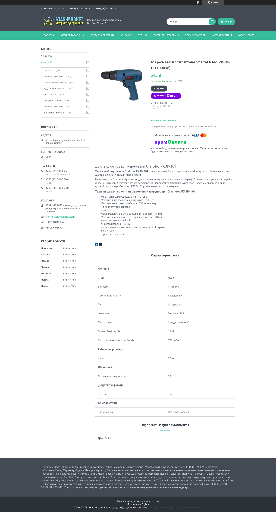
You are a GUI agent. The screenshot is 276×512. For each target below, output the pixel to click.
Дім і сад (48, 70)
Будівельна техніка (54, 88)
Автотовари (50, 94)
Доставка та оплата (102, 35)
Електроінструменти (55, 82)
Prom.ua (155, 501)
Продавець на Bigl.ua (138, 504)
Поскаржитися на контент (161, 507)
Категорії (46, 62)
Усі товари (47, 56)
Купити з (167, 95)
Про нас (143, 35)
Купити (160, 88)
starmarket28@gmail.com (60, 216)
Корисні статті (246, 35)
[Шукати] (212, 21)
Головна (49, 35)
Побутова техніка (53, 100)
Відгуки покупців (195, 35)
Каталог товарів (70, 35)
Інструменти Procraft (54, 112)
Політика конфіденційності (189, 507)
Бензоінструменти (53, 76)
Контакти (126, 35)
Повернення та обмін (166, 35)
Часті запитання (222, 35)
